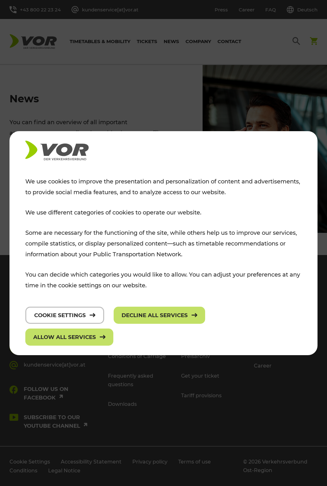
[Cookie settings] (64, 315)
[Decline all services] (159, 315)
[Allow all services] (69, 337)
